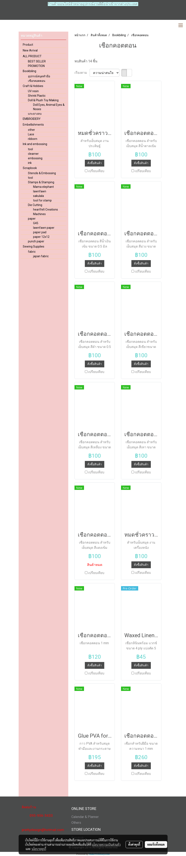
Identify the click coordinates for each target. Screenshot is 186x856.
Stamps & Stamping (41, 182)
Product (28, 44)
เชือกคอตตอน (36, 80)
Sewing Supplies (33, 246)
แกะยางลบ (35, 113)
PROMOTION (36, 66)
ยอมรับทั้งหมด (156, 844)
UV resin (33, 91)
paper (32, 218)
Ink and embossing (35, 144)
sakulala (38, 196)
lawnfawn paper (43, 227)
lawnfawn (39, 191)
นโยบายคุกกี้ (39, 849)
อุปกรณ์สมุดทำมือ (39, 76)
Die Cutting (35, 205)
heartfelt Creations (45, 209)
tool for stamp (42, 200)
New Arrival (30, 50)
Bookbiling (29, 71)
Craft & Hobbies (33, 86)
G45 (35, 223)
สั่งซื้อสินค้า (94, 163)
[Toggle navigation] (180, 25)
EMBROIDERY (32, 118)
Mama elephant (43, 186)
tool (30, 149)
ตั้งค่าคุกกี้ (134, 844)
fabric (32, 251)
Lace (31, 134)
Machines (39, 214)
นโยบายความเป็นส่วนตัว (106, 844)
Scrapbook (30, 168)
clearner (33, 153)
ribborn (32, 138)
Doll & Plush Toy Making (43, 100)
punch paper (36, 241)
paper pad (39, 232)
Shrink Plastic (37, 95)
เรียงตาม (82, 73)
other (31, 129)
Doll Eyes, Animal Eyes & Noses (49, 107)
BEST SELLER (37, 61)
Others (76, 823)
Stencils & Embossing (42, 173)
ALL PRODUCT (32, 56)
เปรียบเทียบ (96, 171)
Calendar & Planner (85, 817)
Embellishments (33, 124)
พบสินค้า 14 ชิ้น (85, 61)
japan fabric (41, 256)
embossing (35, 158)
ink (30, 162)
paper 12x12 (41, 236)
